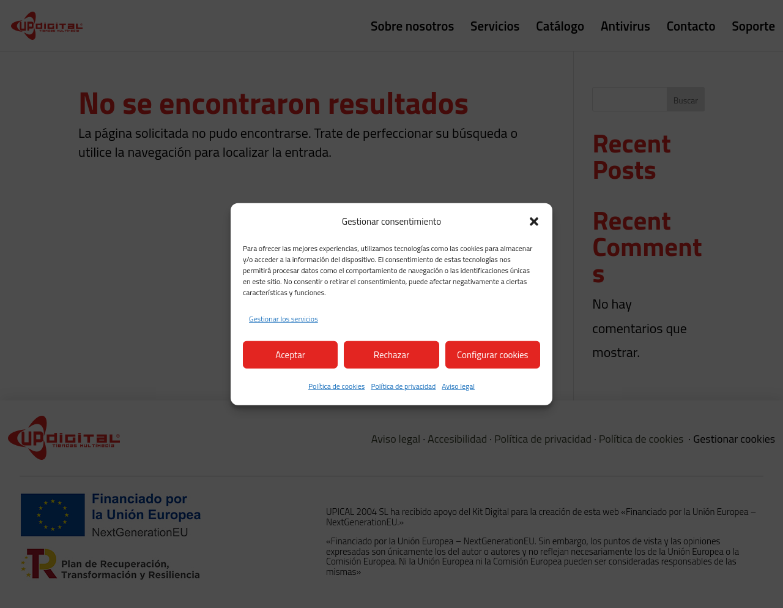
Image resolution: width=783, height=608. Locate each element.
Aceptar (290, 354)
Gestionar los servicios (283, 319)
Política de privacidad (403, 386)
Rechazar (391, 354)
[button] (534, 222)
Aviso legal (458, 386)
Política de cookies (336, 386)
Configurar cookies (492, 354)
